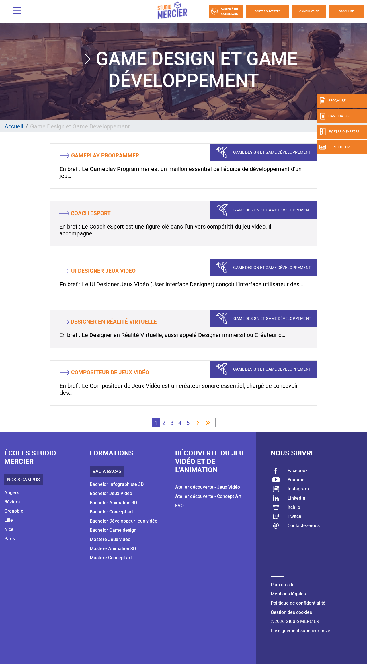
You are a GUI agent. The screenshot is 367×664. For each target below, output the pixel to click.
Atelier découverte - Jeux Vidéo (207, 487)
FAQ (179, 505)
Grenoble (13, 511)
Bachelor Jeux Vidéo (111, 493)
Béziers (12, 502)
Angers (11, 492)
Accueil (14, 126)
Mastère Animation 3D (113, 548)
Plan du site (283, 584)
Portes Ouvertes (267, 11)
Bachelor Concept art (111, 512)
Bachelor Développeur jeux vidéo (123, 521)
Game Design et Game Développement (272, 152)
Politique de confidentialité (298, 603)
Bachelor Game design (113, 530)
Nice (8, 529)
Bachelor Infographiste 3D (117, 484)
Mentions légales (288, 594)
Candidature (309, 11)
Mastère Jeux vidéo (110, 539)
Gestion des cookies (291, 612)
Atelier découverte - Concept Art (208, 496)
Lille (8, 520)
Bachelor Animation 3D (113, 502)
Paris (9, 538)
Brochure (346, 11)
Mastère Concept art (111, 557)
